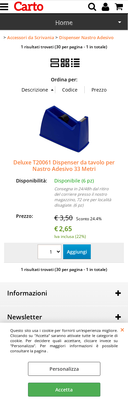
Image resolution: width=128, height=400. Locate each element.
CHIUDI (122, 329)
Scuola (63, 23)
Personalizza (64, 369)
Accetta (64, 389)
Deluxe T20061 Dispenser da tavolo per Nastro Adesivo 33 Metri (64, 166)
